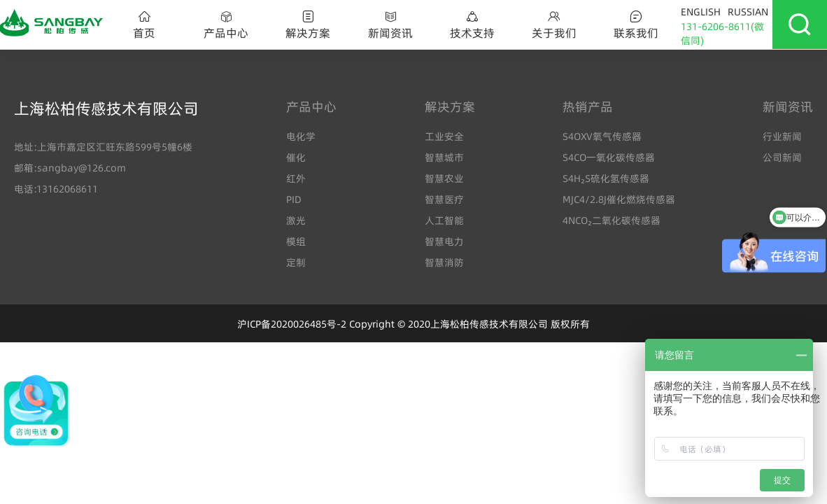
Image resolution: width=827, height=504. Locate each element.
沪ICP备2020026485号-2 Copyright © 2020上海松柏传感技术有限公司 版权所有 (413, 324)
